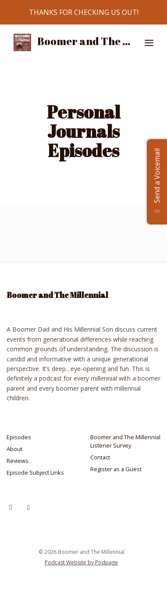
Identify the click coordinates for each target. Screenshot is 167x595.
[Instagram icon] (11, 507)
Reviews (17, 461)
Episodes (19, 437)
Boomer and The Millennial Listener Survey (125, 441)
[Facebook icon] (28, 507)
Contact (100, 457)
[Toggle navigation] (149, 42)
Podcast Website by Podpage (81, 562)
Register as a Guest (116, 469)
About (14, 449)
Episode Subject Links (35, 472)
